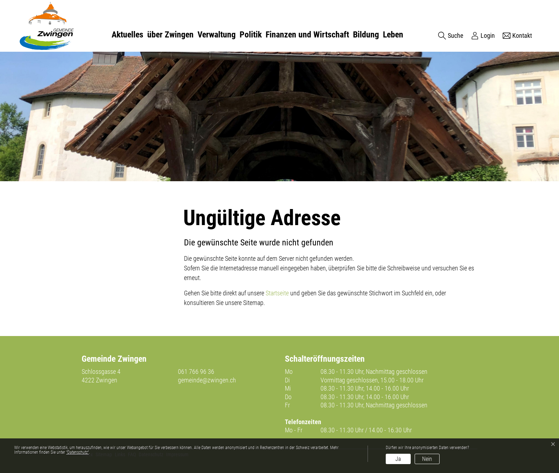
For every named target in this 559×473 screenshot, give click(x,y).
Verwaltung (217, 35)
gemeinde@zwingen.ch (207, 380)
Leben (393, 35)
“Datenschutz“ (77, 452)
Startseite (277, 293)
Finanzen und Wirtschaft (307, 35)
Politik (251, 35)
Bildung (366, 35)
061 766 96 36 (196, 371)
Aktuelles (127, 35)
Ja (398, 459)
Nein (427, 459)
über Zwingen (170, 35)
